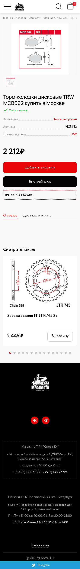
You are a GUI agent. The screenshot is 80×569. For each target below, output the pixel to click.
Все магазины (40, 546)
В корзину (59, 336)
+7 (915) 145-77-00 (54, 522)
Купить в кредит (19, 194)
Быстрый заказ (40, 181)
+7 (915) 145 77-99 (54, 472)
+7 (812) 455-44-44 (26, 522)
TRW (73, 134)
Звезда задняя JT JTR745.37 (32, 316)
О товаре (10, 215)
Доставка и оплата (37, 215)
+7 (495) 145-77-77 (26, 472)
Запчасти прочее (65, 119)
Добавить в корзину (40, 167)
